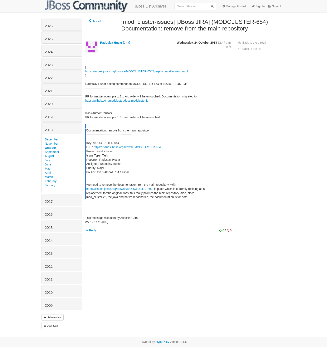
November (51, 143)
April (48, 172)
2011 (49, 280)
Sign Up (275, 6)
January (50, 185)
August (49, 156)
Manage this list (234, 6)
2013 (49, 254)
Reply (91, 230)
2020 (49, 104)
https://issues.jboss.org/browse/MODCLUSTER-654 (127, 147)
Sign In (258, 6)
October (50, 147)
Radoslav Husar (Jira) (115, 42)
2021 (49, 91)
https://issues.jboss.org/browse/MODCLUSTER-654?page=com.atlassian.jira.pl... (137, 71)
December (51, 139)
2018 (49, 130)
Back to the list (249, 48)
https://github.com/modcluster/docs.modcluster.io (116, 100)
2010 (49, 293)
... (88, 126)
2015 (49, 228)
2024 (49, 52)
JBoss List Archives (106, 6)
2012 (49, 267)
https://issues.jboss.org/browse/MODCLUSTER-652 (119, 189)
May (47, 168)
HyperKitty (162, 341)
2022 (49, 78)
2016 (49, 215)
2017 (49, 202)
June (48, 164)
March (49, 177)
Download (51, 325)
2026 (49, 26)
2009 (49, 306)
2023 (49, 65)
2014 (49, 241)
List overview (52, 317)
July (47, 160)
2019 (49, 117)
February (51, 181)
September (52, 152)
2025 (49, 39)
